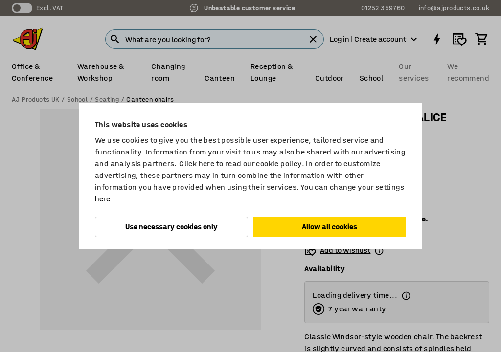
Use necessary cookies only (171, 226)
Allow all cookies (329, 226)
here (207, 163)
